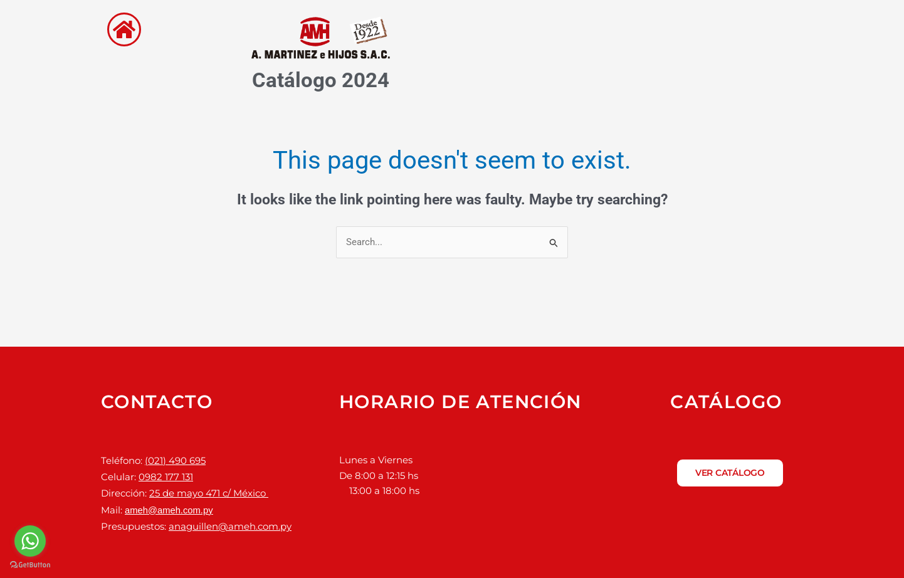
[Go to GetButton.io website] (30, 565)
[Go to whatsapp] (30, 541)
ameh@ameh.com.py (169, 506)
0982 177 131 (166, 475)
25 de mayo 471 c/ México (208, 491)
